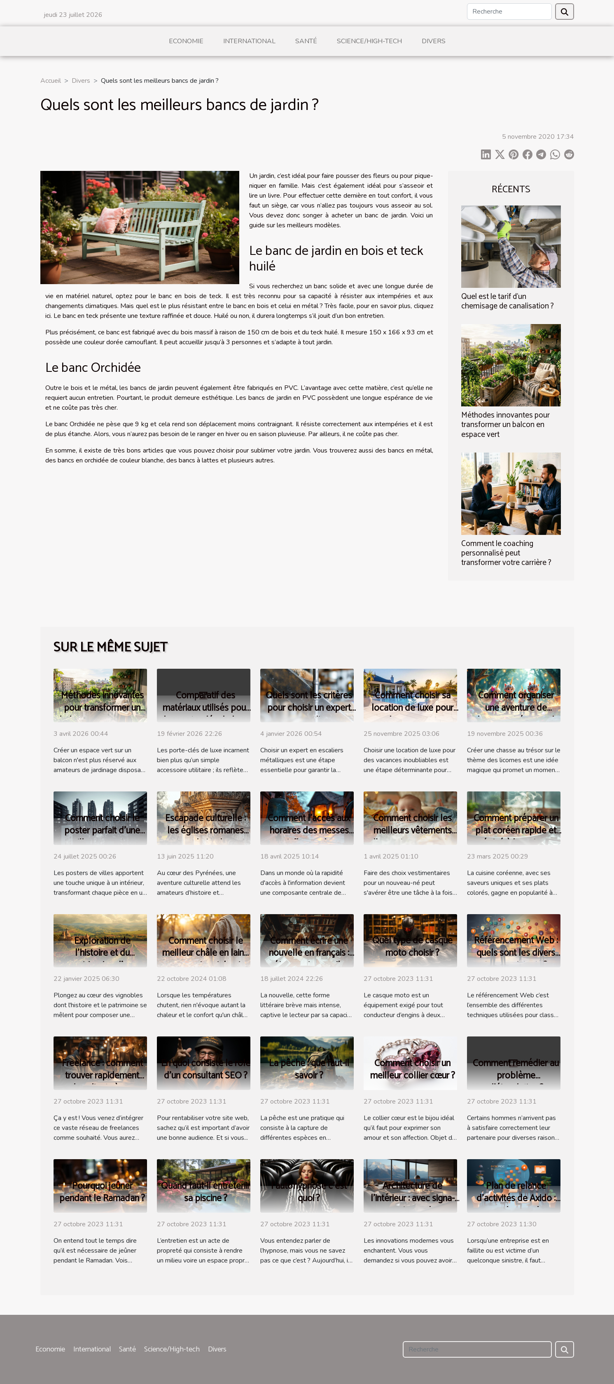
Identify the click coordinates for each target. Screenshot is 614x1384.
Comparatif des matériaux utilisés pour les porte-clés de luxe (206, 708)
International (249, 41)
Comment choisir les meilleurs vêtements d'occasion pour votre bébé (412, 837)
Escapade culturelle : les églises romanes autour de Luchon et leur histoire (205, 837)
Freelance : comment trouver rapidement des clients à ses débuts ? (102, 1082)
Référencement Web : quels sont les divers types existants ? (516, 953)
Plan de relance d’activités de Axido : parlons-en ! (516, 1198)
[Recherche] (509, 11)
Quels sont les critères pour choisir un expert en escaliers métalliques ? (309, 714)
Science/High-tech (369, 41)
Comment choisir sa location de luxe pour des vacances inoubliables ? (412, 714)
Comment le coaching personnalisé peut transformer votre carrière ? (506, 553)
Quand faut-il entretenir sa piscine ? (205, 1192)
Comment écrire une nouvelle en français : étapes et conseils (309, 953)
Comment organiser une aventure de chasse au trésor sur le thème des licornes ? (516, 714)
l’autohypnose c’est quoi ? (309, 1192)
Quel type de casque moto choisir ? (412, 947)
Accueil (50, 80)
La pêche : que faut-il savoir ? (309, 1069)
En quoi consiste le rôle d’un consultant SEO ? (205, 1069)
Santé (306, 41)
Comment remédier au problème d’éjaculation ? (516, 1076)
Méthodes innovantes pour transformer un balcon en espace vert (505, 425)
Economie (186, 41)
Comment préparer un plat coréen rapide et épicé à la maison (516, 831)
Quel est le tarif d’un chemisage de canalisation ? (507, 301)
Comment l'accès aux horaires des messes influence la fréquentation (309, 837)
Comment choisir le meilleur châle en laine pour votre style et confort (205, 960)
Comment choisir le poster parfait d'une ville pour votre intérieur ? (102, 837)
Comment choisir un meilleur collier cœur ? (412, 1069)
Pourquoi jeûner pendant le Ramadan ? (102, 1192)
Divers (434, 41)
